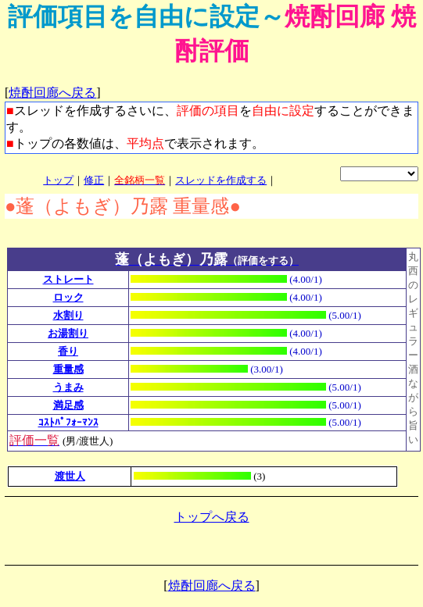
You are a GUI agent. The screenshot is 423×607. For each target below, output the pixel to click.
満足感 (68, 405)
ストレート (68, 279)
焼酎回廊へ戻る (52, 92)
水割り (68, 315)
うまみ (68, 387)
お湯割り (68, 333)
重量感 (68, 369)
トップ (58, 180)
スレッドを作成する (221, 180)
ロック (68, 297)
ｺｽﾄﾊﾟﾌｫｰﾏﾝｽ (68, 422)
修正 (94, 180)
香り (68, 351)
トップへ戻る (211, 516)
